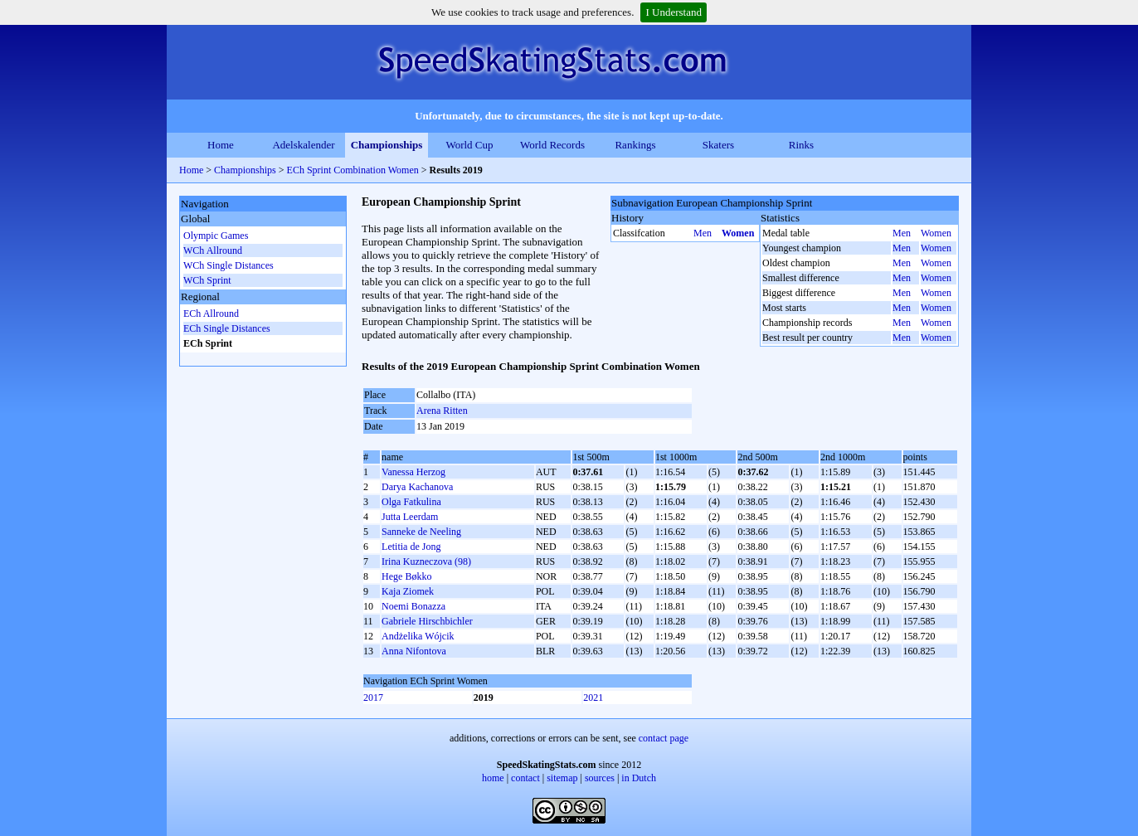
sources (600, 778)
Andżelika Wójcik (418, 636)
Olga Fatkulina (411, 502)
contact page (663, 738)
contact (525, 778)
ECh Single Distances (226, 328)
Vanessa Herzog (413, 472)
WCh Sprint (207, 280)
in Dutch (638, 778)
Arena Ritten (442, 410)
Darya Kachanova (417, 487)
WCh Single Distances (228, 265)
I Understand (673, 12)
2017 (373, 697)
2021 (593, 697)
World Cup (469, 145)
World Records (552, 145)
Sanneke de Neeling (421, 531)
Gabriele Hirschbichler (427, 621)
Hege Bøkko (406, 576)
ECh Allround (211, 313)
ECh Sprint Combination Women (353, 170)
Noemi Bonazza (413, 606)
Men (702, 233)
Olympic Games (215, 235)
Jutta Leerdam (410, 516)
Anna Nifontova (414, 651)
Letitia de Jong (411, 546)
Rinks (801, 145)
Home (220, 145)
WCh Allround (212, 250)
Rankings (635, 145)
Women (738, 233)
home (493, 778)
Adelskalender (303, 145)
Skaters (718, 145)
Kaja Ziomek (408, 591)
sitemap (562, 778)
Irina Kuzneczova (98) (426, 561)
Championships (387, 145)
